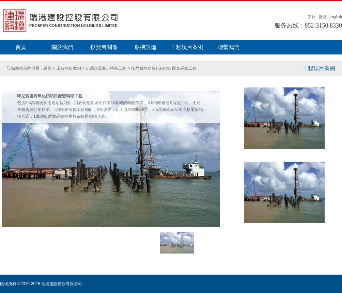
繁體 (322, 17)
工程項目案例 (187, 47)
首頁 (20, 47)
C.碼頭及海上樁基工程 (106, 68)
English (335, 17)
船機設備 (145, 47)
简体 (312, 17)
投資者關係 (104, 47)
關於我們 (62, 47)
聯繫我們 (228, 47)
